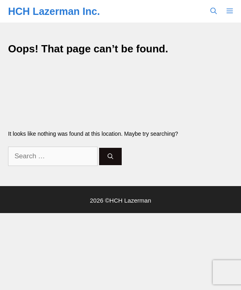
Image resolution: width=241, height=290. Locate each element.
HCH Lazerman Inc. (54, 11)
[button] (214, 11)
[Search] (110, 156)
